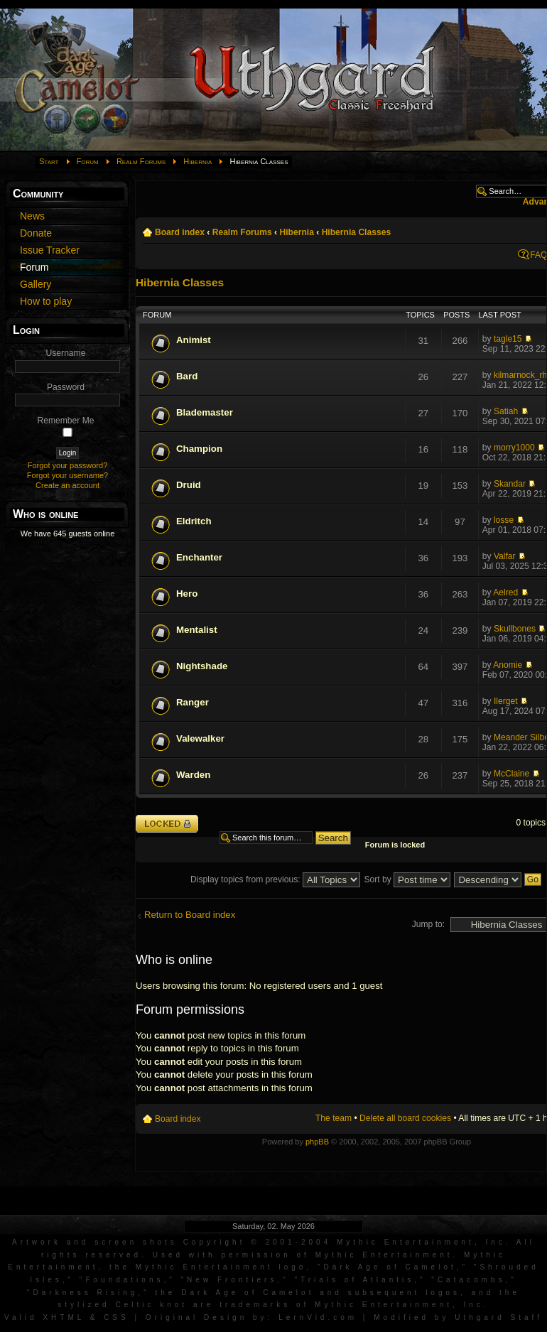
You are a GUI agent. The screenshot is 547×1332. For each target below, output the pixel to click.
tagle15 (508, 339)
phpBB (317, 1141)
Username (66, 353)
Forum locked (167, 824)
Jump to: (428, 924)
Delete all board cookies (405, 1118)
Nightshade (201, 666)
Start (49, 161)
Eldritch (194, 521)
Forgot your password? (68, 465)
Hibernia (197, 161)
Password (66, 387)
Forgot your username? (67, 475)
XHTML (64, 1317)
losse (504, 520)
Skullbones (515, 629)
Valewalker (200, 738)
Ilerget (506, 701)
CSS (116, 1317)
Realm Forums (141, 161)
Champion (199, 448)
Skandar (510, 484)
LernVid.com (317, 1317)
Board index (180, 232)
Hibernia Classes (356, 232)
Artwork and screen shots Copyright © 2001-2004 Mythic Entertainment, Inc (259, 1242)
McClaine (511, 774)
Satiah (506, 411)
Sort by (407, 879)
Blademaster (204, 412)
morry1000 (514, 448)
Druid (188, 485)
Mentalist (196, 629)
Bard (186, 376)
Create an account (67, 485)
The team (333, 1118)
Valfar (505, 556)
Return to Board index (189, 914)
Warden (193, 774)
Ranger (192, 702)
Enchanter (199, 557)
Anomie (507, 665)
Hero (186, 593)
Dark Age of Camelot (389, 1267)
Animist (193, 340)
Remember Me (66, 421)
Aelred (505, 592)
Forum (88, 161)
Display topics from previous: (275, 879)
